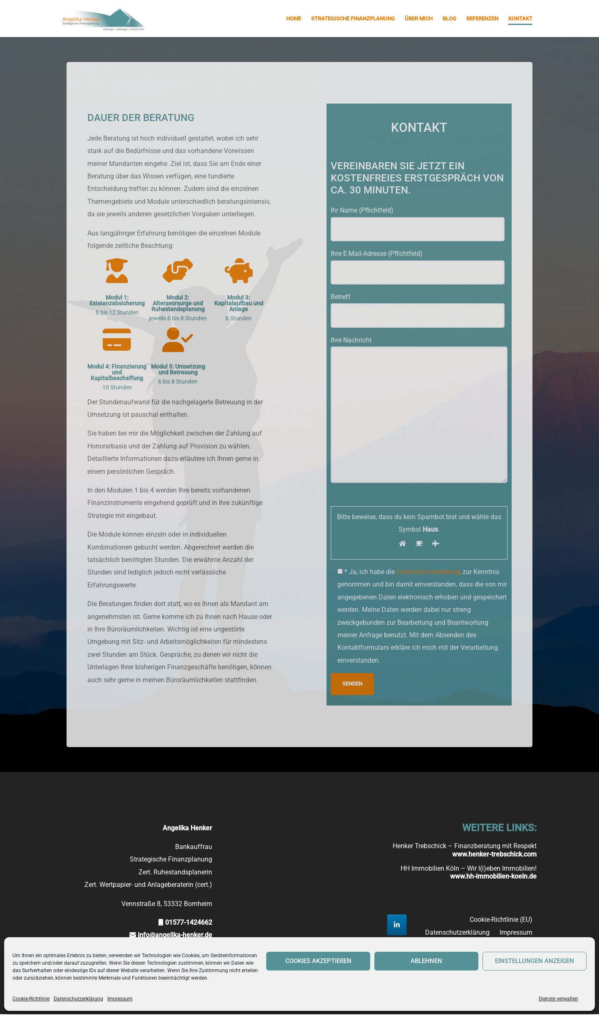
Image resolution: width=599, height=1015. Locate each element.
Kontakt (520, 18)
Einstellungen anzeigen (534, 961)
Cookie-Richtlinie (31, 999)
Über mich (419, 18)
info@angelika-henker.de (175, 936)
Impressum (120, 999)
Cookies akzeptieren (318, 961)
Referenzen (482, 18)
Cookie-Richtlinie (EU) (501, 920)
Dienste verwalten (558, 999)
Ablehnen (426, 961)
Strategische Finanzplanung (353, 18)
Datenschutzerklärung (78, 999)
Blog (449, 18)
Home (293, 18)
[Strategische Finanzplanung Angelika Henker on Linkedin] (397, 925)
